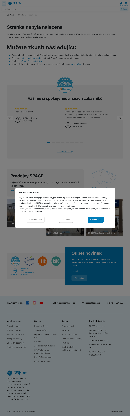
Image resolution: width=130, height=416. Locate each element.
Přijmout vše (95, 220)
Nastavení (66, 220)
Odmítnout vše (35, 220)
